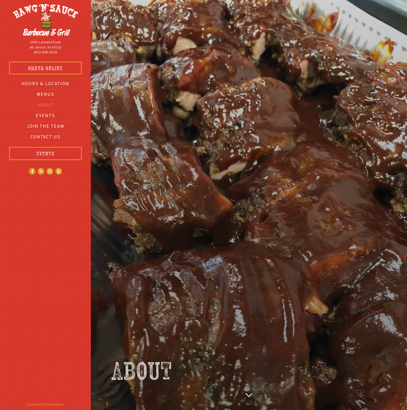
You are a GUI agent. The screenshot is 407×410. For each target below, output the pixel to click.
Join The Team (45, 126)
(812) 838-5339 (45, 53)
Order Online (55, 67)
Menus (45, 94)
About (45, 105)
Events (45, 116)
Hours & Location (45, 84)
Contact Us (45, 137)
